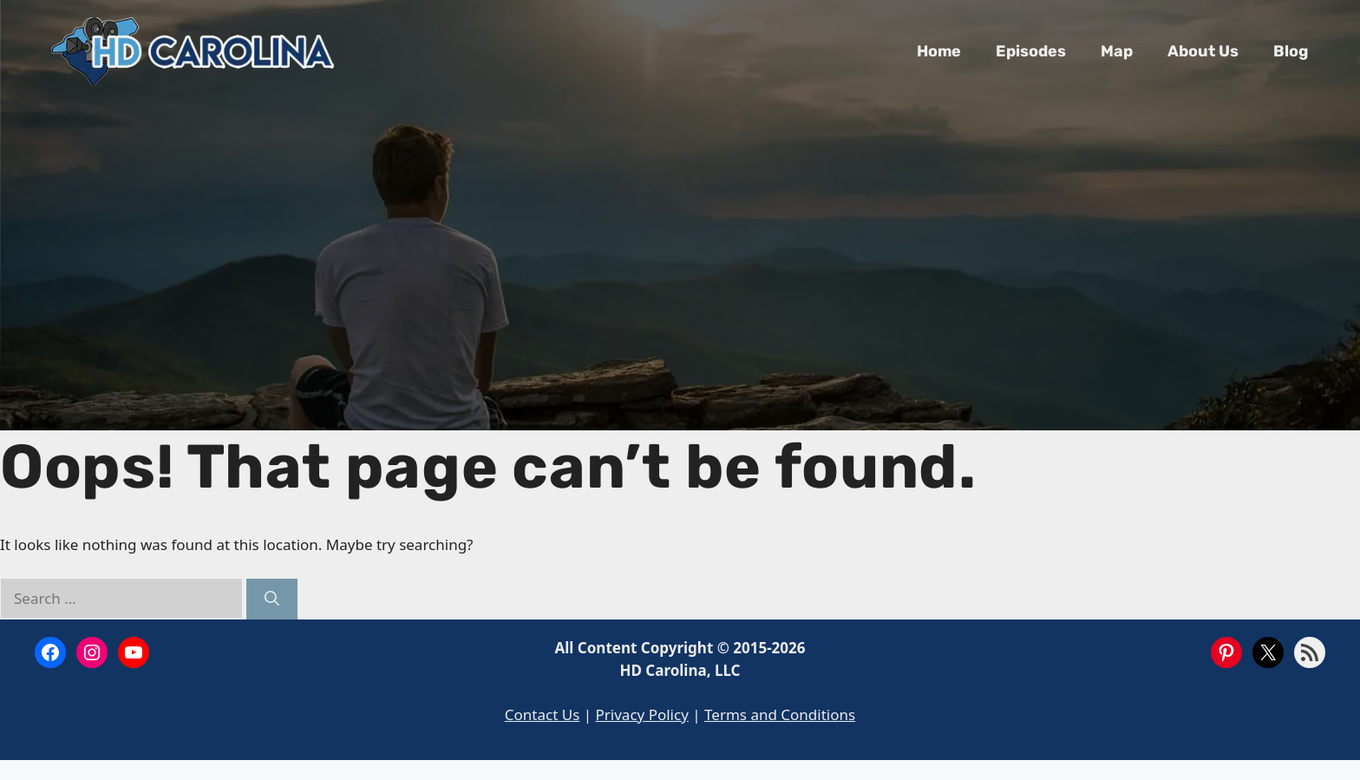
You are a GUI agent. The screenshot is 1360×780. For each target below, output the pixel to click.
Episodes (1031, 51)
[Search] (272, 599)
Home (939, 51)
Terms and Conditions (779, 714)
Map (1117, 51)
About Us (1203, 51)
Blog (1290, 51)
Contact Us (542, 714)
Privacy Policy (642, 714)
